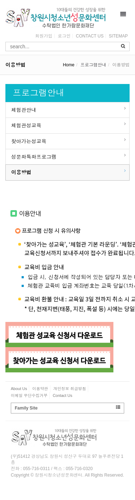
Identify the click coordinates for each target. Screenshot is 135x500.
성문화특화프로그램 (34, 157)
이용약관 (40, 388)
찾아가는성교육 (28, 141)
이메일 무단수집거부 (29, 395)
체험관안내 (23, 110)
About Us (19, 388)
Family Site (67, 408)
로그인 (64, 36)
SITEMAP (118, 36)
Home (69, 64)
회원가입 (44, 36)
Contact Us (62, 395)
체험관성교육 (26, 125)
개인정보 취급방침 (69, 388)
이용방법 (21, 172)
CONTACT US (90, 36)
